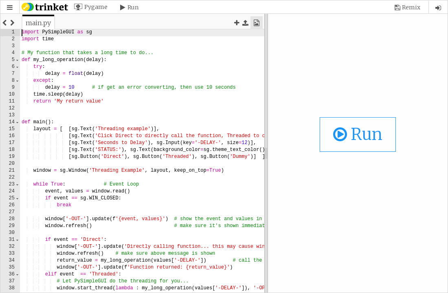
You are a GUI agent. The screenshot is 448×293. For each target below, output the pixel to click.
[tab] (38, 23)
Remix (411, 7)
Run (132, 7)
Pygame (96, 7)
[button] (9, 7)
